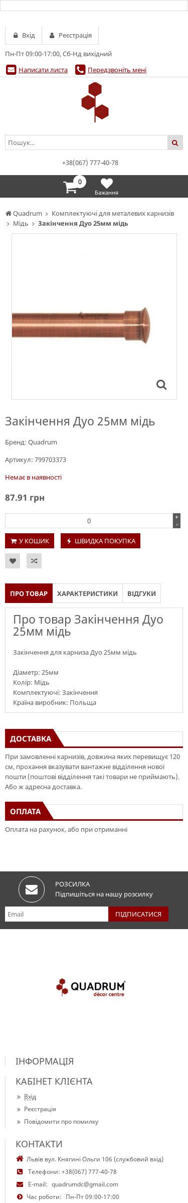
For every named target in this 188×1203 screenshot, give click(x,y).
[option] (94, 316)
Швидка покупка (105, 540)
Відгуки (141, 593)
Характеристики (87, 593)
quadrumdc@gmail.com (85, 1184)
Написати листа (43, 69)
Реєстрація (36, 1109)
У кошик (34, 540)
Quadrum (42, 441)
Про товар (29, 593)
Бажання (106, 186)
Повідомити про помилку (57, 1121)
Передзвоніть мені (117, 69)
